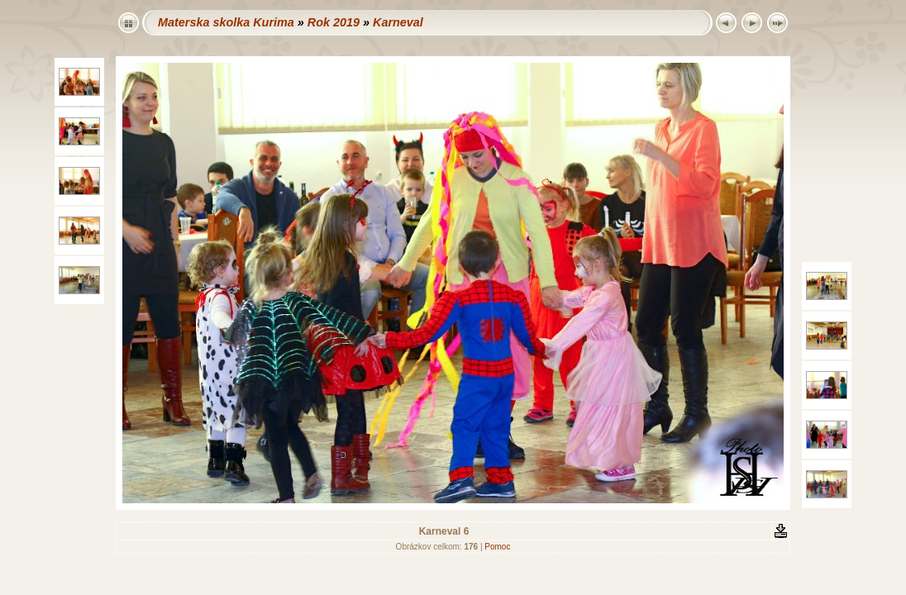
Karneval (398, 22)
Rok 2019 (334, 22)
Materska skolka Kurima (226, 22)
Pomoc (497, 546)
